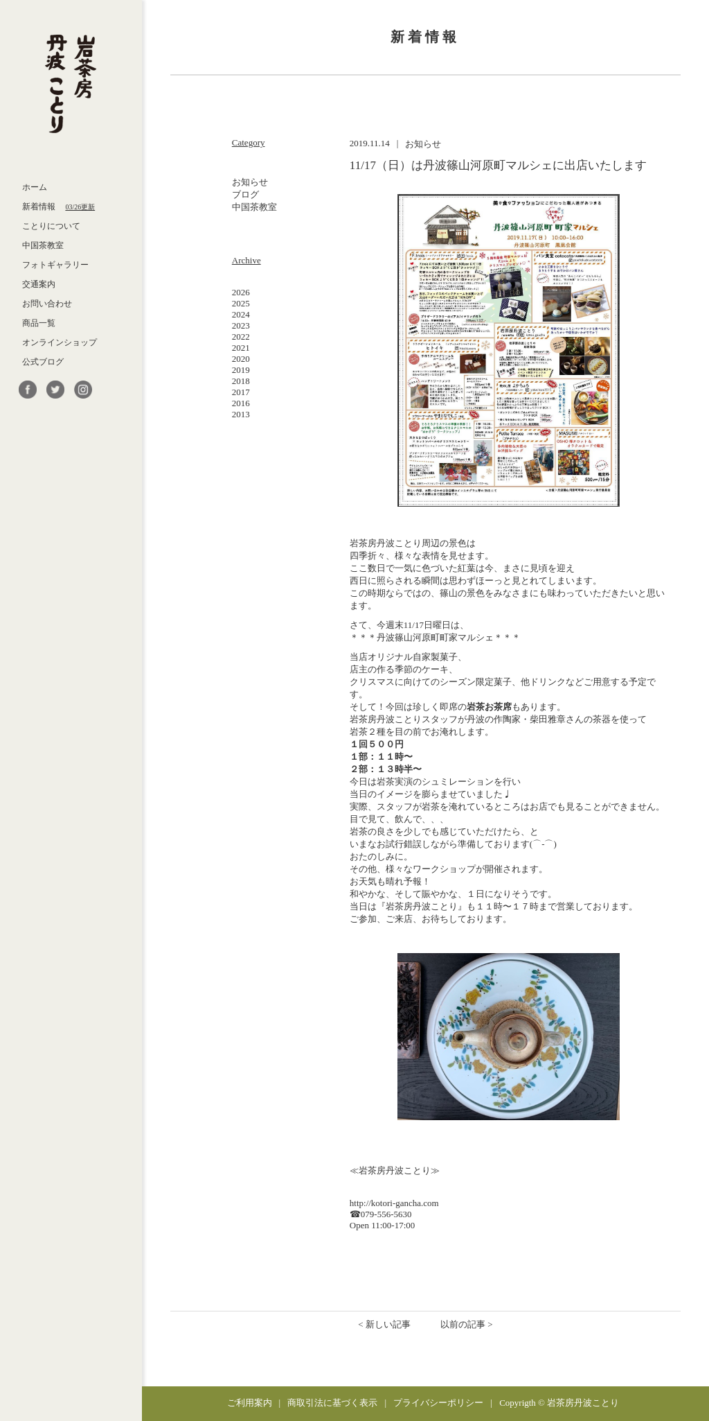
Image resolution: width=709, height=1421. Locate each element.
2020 (241, 359)
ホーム (34, 187)
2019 (241, 370)
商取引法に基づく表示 (332, 1402)
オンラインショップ (59, 342)
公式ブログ (43, 362)
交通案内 (38, 284)
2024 (241, 314)
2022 (241, 336)
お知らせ (250, 182)
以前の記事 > (466, 1324)
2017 (241, 392)
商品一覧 (38, 323)
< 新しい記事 (384, 1324)
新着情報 (58, 206)
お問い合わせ (47, 303)
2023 (241, 325)
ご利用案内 (249, 1402)
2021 (241, 347)
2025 (241, 303)
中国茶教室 (43, 245)
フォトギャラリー (55, 265)
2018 (241, 381)
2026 (241, 292)
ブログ (245, 194)
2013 (241, 414)
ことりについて (51, 226)
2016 (241, 403)
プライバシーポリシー (438, 1402)
